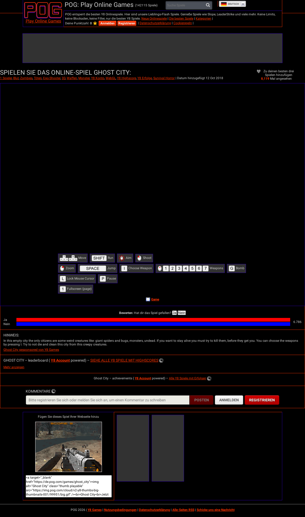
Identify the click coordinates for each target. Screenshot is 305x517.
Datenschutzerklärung (155, 23)
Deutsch (230, 4)
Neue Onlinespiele (154, 18)
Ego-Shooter (51, 78)
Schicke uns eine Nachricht (216, 510)
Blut (16, 78)
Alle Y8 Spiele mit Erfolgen (187, 378)
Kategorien (203, 18)
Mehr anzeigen (13, 367)
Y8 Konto (97, 78)
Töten (38, 78)
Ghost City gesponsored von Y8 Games (31, 350)
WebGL (111, 78)
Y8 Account (60, 360)
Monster (84, 78)
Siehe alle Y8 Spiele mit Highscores (124, 360)
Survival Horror (164, 78)
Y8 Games (95, 510)
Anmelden (107, 23)
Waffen (72, 78)
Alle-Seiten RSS (183, 510)
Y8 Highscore (126, 78)
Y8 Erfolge (144, 78)
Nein (181, 313)
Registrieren (126, 23)
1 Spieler (6, 78)
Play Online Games (43, 21)
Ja (174, 313)
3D (63, 78)
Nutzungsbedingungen (120, 510)
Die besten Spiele (181, 18)
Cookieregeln (182, 23)
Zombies (26, 78)
